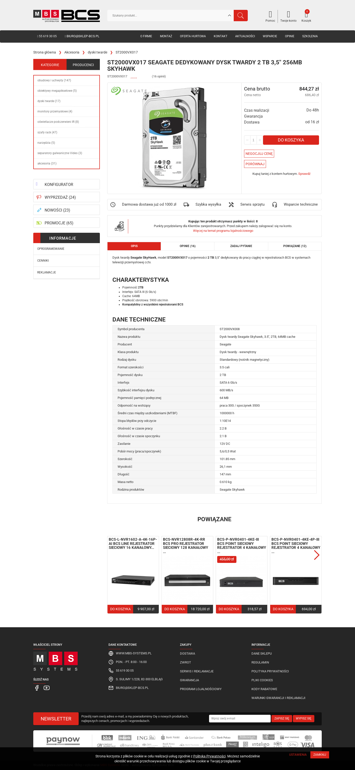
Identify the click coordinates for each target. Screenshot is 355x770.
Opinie (289, 36)
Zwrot (185, 662)
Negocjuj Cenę (259, 154)
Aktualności (245, 36)
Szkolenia (310, 36)
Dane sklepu (261, 653)
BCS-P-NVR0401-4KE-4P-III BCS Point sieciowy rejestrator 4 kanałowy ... (295, 545)
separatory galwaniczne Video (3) (59, 153)
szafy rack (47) (47, 132)
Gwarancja (189, 680)
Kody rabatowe (264, 689)
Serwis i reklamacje (196, 671)
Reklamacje (46, 272)
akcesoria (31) (46, 163)
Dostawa (187, 653)
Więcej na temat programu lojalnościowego (223, 231)
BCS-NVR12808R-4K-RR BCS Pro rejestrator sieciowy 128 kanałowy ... (185, 545)
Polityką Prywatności (209, 756)
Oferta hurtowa (193, 36)
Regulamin (260, 662)
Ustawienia (298, 754)
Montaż (166, 36)
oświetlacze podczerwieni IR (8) (58, 122)
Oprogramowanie (50, 249)
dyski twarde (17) (48, 101)
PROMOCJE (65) (59, 223)
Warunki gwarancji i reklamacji (278, 698)
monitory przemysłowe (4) (54, 111)
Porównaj (255, 164)
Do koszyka (291, 140)
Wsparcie (270, 36)
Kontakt (220, 36)
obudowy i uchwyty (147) (54, 80)
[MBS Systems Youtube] (45, 687)
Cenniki (43, 260)
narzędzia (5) (46, 142)
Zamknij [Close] (319, 754)
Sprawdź (304, 174)
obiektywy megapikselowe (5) (57, 90)
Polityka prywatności (270, 671)
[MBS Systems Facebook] (36, 687)
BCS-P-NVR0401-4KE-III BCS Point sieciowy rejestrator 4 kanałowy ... (241, 545)
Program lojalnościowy (201, 689)
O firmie (146, 36)
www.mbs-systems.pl (134, 653)
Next (317, 555)
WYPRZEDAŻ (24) (60, 197)
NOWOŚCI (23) (57, 210)
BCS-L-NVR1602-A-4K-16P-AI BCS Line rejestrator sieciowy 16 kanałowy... (133, 543)
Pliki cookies (262, 680)
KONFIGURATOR (59, 184)
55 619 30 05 (47, 36)
